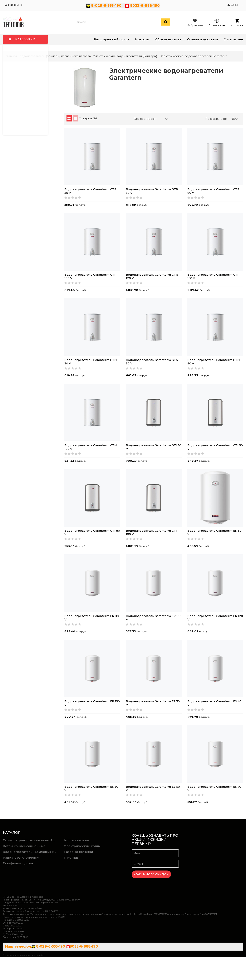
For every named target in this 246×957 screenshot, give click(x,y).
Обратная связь (168, 39)
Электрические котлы (82, 846)
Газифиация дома (18, 863)
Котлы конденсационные (24, 846)
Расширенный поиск (112, 39)
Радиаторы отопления (22, 857)
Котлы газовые (76, 840)
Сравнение (217, 22)
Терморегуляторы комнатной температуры (31, 840)
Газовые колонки (78, 852)
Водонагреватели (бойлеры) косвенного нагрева (31, 852)
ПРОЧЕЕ (71, 857)
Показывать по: (216, 119)
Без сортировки (151, 119)
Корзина (237, 23)
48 (235, 119)
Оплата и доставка (202, 39)
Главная (11, 56)
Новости (142, 39)
